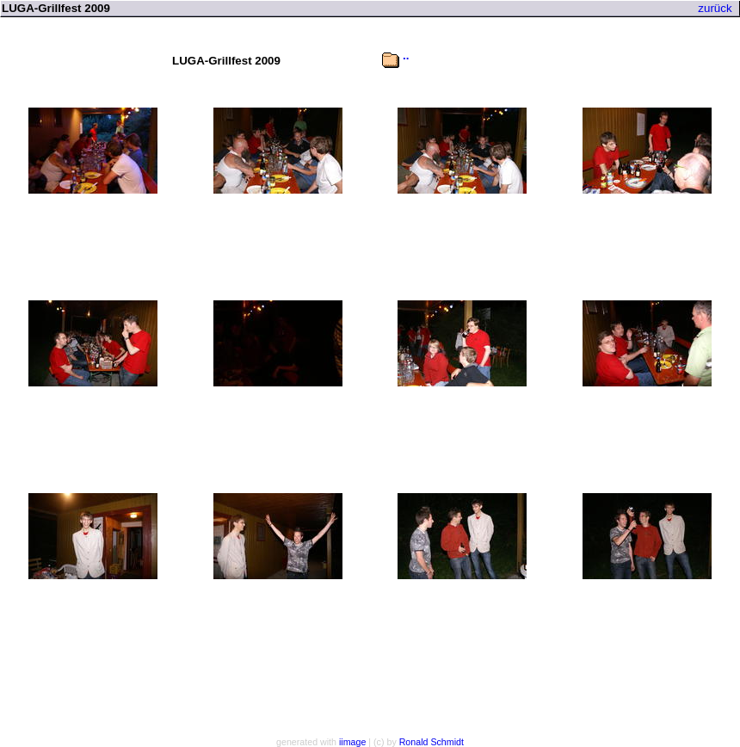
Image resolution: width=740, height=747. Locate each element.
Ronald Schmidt (431, 742)
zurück (714, 8)
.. (406, 55)
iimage (352, 742)
